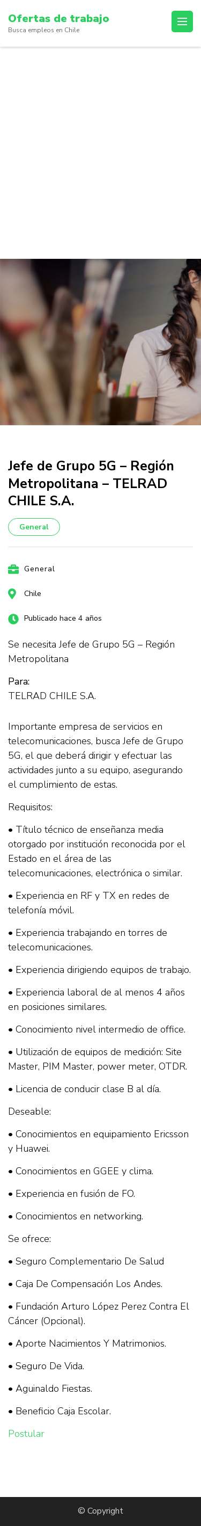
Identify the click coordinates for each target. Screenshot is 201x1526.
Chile (32, 593)
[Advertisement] (100, 152)
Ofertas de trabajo (58, 18)
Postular (26, 1433)
